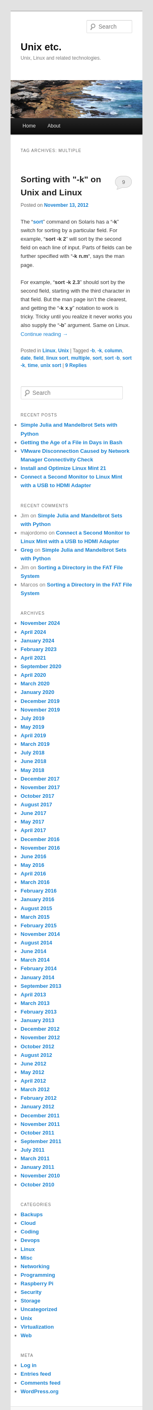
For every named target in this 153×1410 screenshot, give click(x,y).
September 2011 (41, 1141)
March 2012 (35, 1089)
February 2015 (39, 925)
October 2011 (37, 1133)
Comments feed (41, 1383)
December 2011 (40, 1115)
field (38, 358)
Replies (76, 365)
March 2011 (35, 1158)
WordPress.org (40, 1391)
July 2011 (33, 1150)
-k (100, 351)
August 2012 (36, 1055)
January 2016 (37, 899)
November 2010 (40, 1176)
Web (26, 1335)
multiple (80, 358)
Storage (30, 1301)
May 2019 (32, 727)
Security (31, 1292)
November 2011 (40, 1124)
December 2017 (40, 779)
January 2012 (37, 1106)
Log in (29, 1365)
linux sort (57, 358)
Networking (35, 1266)
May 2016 (32, 865)
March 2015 (35, 917)
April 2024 (33, 632)
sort (97, 358)
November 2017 (40, 787)
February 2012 (39, 1098)
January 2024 (37, 641)
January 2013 (37, 1020)
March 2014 (35, 960)
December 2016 (40, 839)
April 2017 (33, 830)
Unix (63, 351)
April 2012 (33, 1081)
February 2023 (39, 649)
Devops (30, 1240)
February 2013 (39, 1012)
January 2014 (37, 977)
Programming (38, 1275)
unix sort (50, 365)
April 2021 (33, 658)
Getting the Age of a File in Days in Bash (71, 442)
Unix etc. (41, 46)
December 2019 (40, 701)
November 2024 (40, 623)
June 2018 (34, 761)
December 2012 (40, 1029)
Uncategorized (39, 1309)
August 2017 (36, 804)
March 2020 (35, 683)
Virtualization (37, 1327)
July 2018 (33, 753)
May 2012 (32, 1072)
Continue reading (44, 334)
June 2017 (34, 813)
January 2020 (37, 692)
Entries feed (36, 1374)
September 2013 (41, 986)
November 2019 (40, 710)
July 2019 (33, 718)
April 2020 (33, 675)
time (33, 365)
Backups (32, 1214)
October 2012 (37, 1046)
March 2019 (35, 744)
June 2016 (34, 856)
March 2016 (35, 882)
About (53, 126)
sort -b (112, 358)
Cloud (28, 1223)
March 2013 (35, 1003)
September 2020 (41, 666)
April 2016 (33, 874)
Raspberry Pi (37, 1283)
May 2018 (32, 770)
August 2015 (36, 908)
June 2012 (34, 1064)
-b (92, 351)
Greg (27, 550)
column (113, 351)
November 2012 (40, 1037)
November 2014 (40, 934)
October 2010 (37, 1185)
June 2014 (34, 951)
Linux (48, 351)
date (26, 358)
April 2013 (33, 994)
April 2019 (33, 735)
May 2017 (32, 822)
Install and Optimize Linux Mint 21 (63, 468)
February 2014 (39, 968)
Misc (27, 1258)
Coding (30, 1232)
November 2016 (40, 848)
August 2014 (36, 943)
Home (28, 126)
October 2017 (37, 796)
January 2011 (37, 1167)
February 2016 (39, 891)
